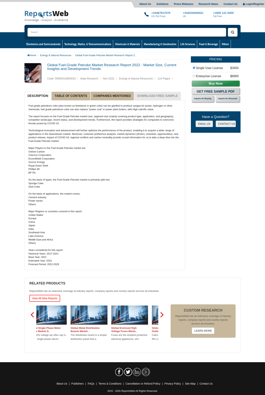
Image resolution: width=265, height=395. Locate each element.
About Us (145, 3)
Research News (208, 3)
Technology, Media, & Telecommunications (87, 44)
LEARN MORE (203, 330)
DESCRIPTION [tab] (37, 95)
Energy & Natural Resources (55, 55)
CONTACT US (226, 123)
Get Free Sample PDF (216, 91)
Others (225, 44)
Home (33, 55)
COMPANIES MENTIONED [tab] (112, 95)
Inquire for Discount (227, 98)
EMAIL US (204, 123)
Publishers (77, 383)
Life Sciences (187, 44)
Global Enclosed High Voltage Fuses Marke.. (132, 330)
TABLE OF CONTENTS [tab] (71, 95)
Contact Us (230, 3)
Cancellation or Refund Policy (142, 383)
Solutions (162, 3)
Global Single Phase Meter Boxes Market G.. (53, 330)
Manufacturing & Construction (160, 44)
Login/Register (253, 3)
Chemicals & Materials (127, 44)
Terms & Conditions (109, 383)
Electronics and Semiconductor (43, 44)
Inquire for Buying (202, 98)
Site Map (190, 383)
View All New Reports (44, 298)
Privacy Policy (172, 383)
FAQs (91, 383)
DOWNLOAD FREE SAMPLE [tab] (157, 95)
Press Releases (183, 3)
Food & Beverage (208, 44)
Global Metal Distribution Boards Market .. (93, 330)
